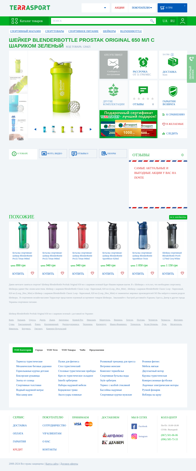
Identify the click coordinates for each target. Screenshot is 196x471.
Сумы (11, 324)
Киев (11, 320)
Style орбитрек (108, 380)
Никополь (13, 328)
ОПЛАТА (18, 433)
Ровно (37, 324)
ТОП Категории (22, 350)
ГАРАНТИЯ (19, 441)
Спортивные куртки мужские (116, 394)
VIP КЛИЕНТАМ (52, 433)
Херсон (129, 320)
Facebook (139, 426)
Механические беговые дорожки (34, 366)
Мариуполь (104, 320)
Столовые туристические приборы (77, 371)
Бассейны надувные (111, 390)
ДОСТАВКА (20, 425)
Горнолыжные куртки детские (32, 371)
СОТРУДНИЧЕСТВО (54, 425)
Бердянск (26, 328)
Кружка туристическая (154, 375)
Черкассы (165, 320)
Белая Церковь (151, 324)
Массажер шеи (24, 394)
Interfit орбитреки (67, 380)
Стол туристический (69, 366)
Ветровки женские (110, 366)
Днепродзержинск (70, 324)
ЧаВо (82, 350)
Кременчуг (101, 324)
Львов (52, 320)
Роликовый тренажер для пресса (117, 361)
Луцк (164, 324)
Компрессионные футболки (157, 380)
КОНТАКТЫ (50, 449)
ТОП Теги (52, 350)
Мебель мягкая (150, 366)
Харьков (21, 320)
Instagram (139, 436)
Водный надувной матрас (30, 390)
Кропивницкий (51, 324)
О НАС (46, 441)
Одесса (32, 320)
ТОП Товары (69, 350)
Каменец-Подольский (56, 328)
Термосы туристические (29, 361)
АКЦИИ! (120, 7)
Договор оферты (69, 463)
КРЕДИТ (18, 449)
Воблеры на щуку (151, 394)
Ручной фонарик (151, 390)
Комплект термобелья (112, 371)
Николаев (91, 320)
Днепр (42, 320)
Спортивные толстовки (28, 385)
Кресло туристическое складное (75, 375)
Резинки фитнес (151, 361)
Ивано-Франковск (118, 324)
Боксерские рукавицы (28, 375)
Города (39, 350)
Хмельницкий (24, 324)
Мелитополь (176, 324)
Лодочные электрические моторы (160, 385)
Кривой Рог (77, 320)
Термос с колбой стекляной (115, 385)
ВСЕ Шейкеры (178, 217)
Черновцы (87, 324)
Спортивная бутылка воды (114, 375)
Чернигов (152, 320)
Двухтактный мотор (153, 371)
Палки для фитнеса (68, 361)
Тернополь (135, 324)
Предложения (96, 350)
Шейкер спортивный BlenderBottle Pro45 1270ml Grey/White (172, 256)
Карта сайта (52, 463)
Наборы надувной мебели (72, 385)
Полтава (141, 320)
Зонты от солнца (25, 380)
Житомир (178, 320)
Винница (118, 320)
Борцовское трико (68, 390)
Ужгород (38, 328)
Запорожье (64, 320)
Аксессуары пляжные (70, 394)
